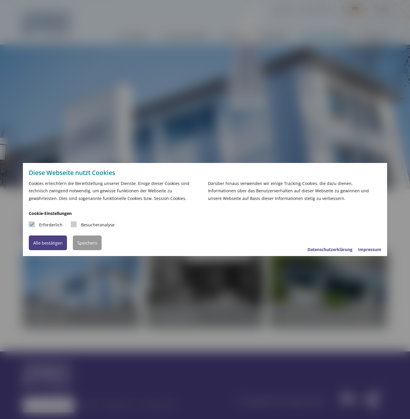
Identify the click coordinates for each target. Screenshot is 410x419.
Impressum (369, 249)
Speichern (87, 243)
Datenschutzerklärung (331, 249)
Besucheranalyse (93, 224)
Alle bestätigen (48, 243)
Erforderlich (46, 224)
